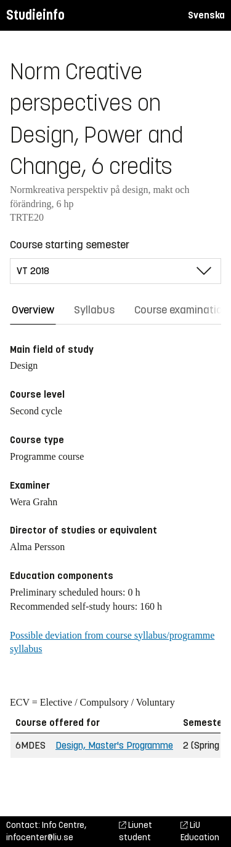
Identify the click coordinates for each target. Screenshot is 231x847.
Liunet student (135, 831)
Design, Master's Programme (114, 745)
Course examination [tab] (181, 310)
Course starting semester (69, 244)
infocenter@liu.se (39, 837)
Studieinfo (35, 15)
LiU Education (199, 831)
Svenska (206, 15)
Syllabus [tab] (94, 310)
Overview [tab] (33, 310)
